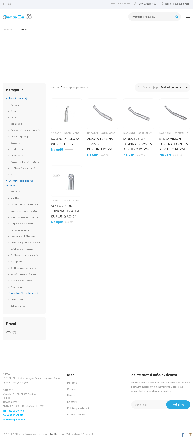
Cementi (15, 117)
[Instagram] (9, 4)
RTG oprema (16, 261)
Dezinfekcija (16, 123)
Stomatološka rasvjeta (21, 280)
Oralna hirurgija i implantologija (26, 242)
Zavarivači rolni (18, 287)
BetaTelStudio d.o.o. (56, 434)
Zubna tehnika (18, 306)
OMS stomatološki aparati (23, 236)
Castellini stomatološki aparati (25, 204)
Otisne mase (17, 155)
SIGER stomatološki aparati (24, 268)
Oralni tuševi (17, 299)
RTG (12, 174)
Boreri (13, 111)
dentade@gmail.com (14, 419)
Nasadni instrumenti (20, 229)
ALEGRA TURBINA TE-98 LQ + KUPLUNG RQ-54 (100, 144)
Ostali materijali (18, 149)
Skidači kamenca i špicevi (23, 274)
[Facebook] (3, 4)
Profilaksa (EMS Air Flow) (23, 168)
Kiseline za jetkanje (20, 136)
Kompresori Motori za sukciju (25, 217)
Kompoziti (15, 143)
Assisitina (15, 191)
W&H (9, 332)
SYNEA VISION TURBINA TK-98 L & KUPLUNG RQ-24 (65, 216)
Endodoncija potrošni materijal (26, 130)
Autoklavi (15, 198)
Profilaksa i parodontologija (24, 255)
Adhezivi (15, 104)
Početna (7, 29)
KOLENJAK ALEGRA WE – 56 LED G (65, 141)
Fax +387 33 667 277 (13, 415)
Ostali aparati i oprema (22, 248)
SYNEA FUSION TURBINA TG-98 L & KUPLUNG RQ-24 (137, 144)
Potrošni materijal (19, 98)
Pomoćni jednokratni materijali (25, 162)
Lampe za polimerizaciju (22, 223)
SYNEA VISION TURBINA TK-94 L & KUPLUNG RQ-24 (173, 144)
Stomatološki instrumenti (23, 293)
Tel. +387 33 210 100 (13, 410)
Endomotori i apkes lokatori (24, 211)
